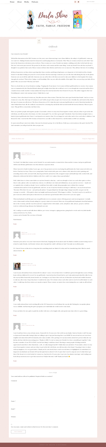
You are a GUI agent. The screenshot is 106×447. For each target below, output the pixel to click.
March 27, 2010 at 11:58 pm (29, 265)
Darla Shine (53, 20)
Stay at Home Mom (72, 129)
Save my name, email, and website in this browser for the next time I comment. (34, 427)
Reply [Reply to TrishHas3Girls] (15, 286)
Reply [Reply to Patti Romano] (15, 224)
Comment (14, 380)
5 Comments (53, 50)
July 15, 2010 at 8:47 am (28, 325)
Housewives (65, 129)
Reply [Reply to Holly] (15, 255)
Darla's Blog (38, 129)
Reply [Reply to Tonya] (15, 361)
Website (13, 416)
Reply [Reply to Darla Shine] (15, 315)
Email (13, 409)
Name (13, 401)
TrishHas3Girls (26, 263)
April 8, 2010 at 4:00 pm (28, 296)
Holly (23, 232)
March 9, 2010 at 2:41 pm (28, 154)
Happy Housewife (58, 129)
